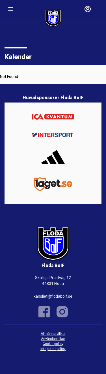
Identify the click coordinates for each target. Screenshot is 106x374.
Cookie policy (53, 344)
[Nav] (11, 9)
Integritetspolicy (53, 349)
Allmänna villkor (53, 334)
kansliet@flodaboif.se (53, 296)
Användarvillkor (53, 339)
